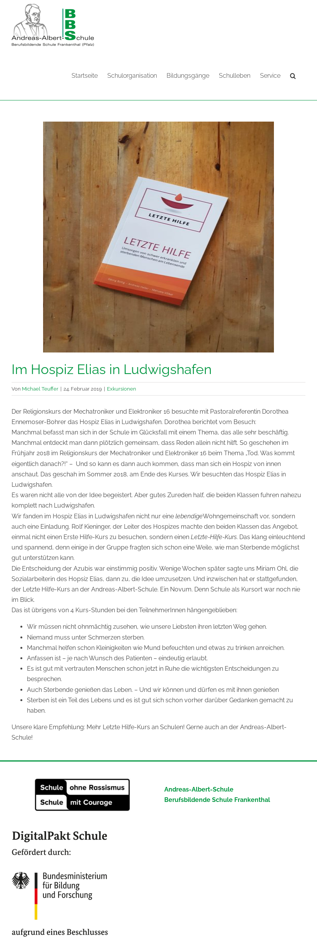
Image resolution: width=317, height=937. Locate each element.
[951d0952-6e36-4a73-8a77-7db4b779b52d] (158, 236)
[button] (293, 75)
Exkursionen (121, 388)
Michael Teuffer (40, 388)
